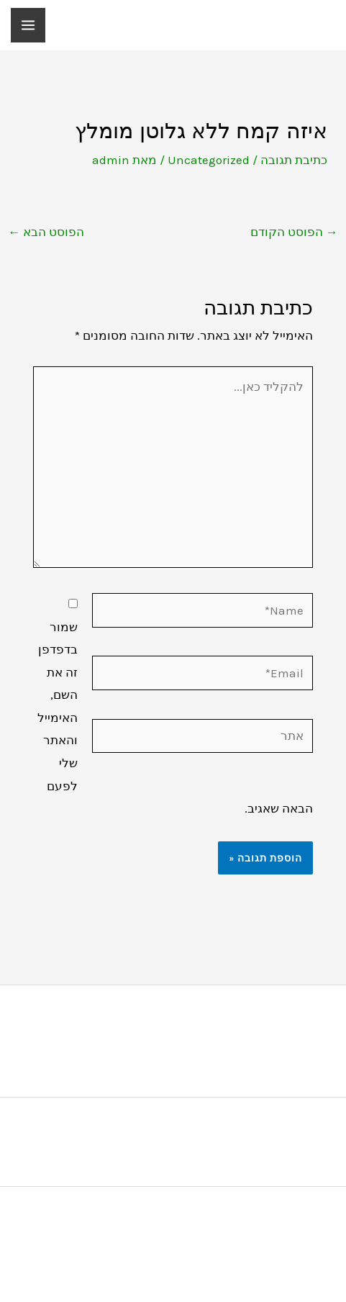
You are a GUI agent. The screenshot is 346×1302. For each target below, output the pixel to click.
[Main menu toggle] (28, 25)
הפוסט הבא (46, 232)
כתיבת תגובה (293, 160)
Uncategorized (209, 160)
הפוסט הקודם (294, 232)
